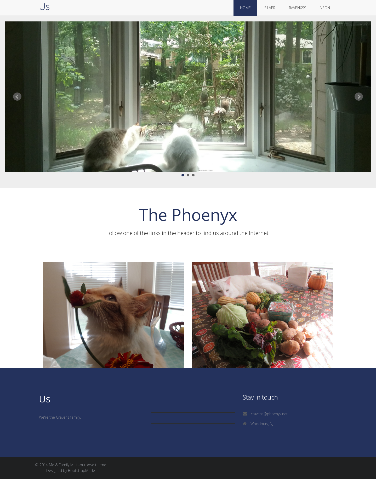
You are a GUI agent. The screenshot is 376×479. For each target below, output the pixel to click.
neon (325, 7)
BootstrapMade (81, 470)
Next (359, 97)
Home (245, 7)
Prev (17, 97)
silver (269, 7)
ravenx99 (297, 7)
